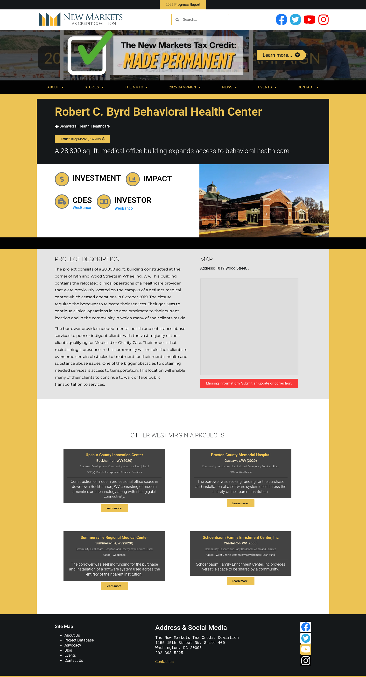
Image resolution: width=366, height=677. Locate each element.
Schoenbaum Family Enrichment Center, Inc (241, 537)
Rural (146, 466)
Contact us (164, 661)
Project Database (79, 640)
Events (267, 87)
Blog (68, 650)
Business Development (93, 466)
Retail (138, 466)
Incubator (128, 466)
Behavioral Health (74, 126)
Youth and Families (265, 549)
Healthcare (100, 126)
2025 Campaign (185, 87)
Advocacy (72, 645)
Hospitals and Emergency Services (251, 466)
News (229, 87)
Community (114, 466)
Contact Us (73, 660)
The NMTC (136, 87)
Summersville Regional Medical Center (114, 537)
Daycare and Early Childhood (236, 549)
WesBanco (84, 209)
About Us (72, 635)
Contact (308, 87)
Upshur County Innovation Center (114, 455)
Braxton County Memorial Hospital (240, 455)
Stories (94, 87)
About (55, 87)
